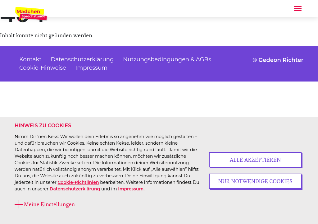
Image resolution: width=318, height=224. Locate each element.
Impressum (91, 67)
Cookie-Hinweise (42, 67)
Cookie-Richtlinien (78, 182)
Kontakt (30, 59)
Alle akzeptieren (255, 159)
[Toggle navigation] (297, 9)
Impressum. (131, 189)
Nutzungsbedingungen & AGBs (167, 59)
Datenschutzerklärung (75, 189)
